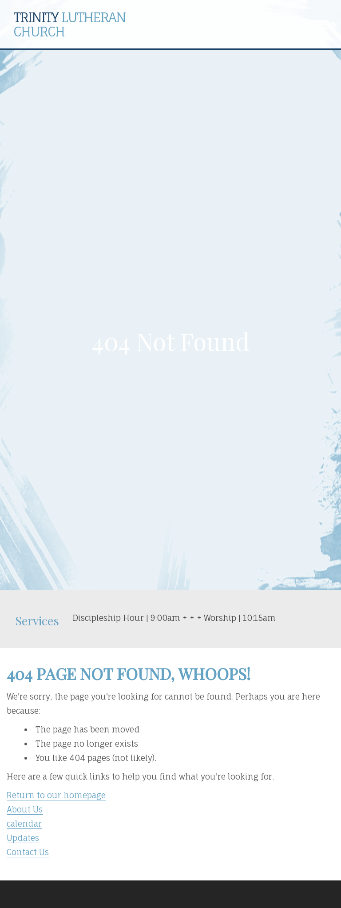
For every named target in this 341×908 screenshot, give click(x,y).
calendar (24, 823)
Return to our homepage (56, 795)
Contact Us (28, 852)
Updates (23, 838)
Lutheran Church (69, 24)
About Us (25, 809)
